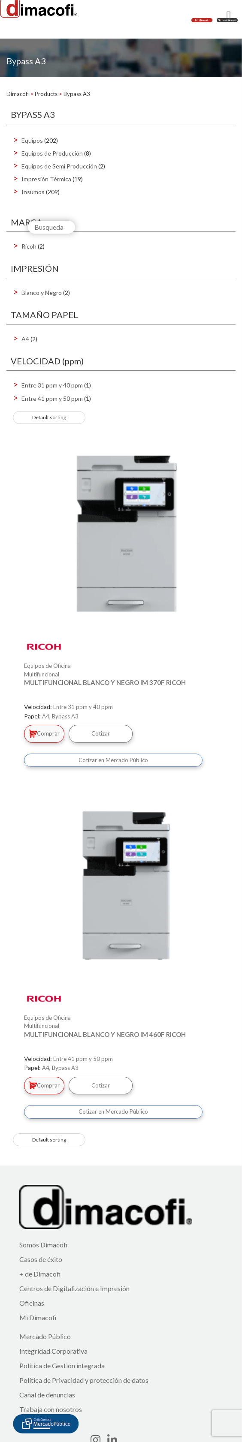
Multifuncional (41, 674)
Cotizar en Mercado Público (113, 760)
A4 (25, 338)
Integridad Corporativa (53, 1351)
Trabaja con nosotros (50, 1409)
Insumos (33, 191)
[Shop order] (49, 418)
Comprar (44, 733)
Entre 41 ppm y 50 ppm (52, 398)
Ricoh (28, 246)
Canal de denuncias (47, 1395)
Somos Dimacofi (43, 1245)
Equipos (32, 140)
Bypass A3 (65, 716)
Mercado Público (45, 1336)
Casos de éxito (40, 1259)
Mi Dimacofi (38, 1317)
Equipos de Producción (52, 153)
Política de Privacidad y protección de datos (83, 1380)
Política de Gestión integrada (62, 1365)
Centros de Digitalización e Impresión (74, 1288)
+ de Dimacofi (40, 1274)
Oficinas (31, 1303)
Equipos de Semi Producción (59, 166)
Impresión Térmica (46, 179)
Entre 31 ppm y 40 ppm (52, 385)
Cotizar (100, 733)
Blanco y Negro (41, 292)
